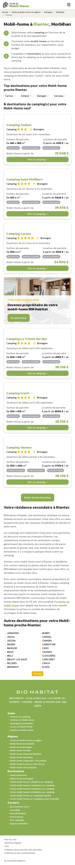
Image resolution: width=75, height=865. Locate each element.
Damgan (41, 96)
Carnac (9, 96)
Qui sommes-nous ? (20, 806)
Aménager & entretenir (21, 723)
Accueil (5, 12)
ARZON (11, 640)
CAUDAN (47, 652)
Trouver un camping (20, 716)
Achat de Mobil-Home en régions (26, 12)
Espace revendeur (19, 823)
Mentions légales (12, 842)
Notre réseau (16, 817)
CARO (45, 648)
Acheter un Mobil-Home (22, 720)
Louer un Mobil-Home (21, 726)
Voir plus (37, 673)
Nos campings (17, 820)
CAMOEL (47, 637)
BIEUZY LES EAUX (17, 659)
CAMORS (47, 640)
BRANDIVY (13, 667)
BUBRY (46, 633)
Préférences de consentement (19, 853)
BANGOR (12, 648)
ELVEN (45, 667)
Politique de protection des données (23, 849)
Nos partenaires (18, 813)
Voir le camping (37, 159)
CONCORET (48, 659)
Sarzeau (58, 96)
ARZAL (11, 637)
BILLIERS (12, 663)
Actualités (15, 810)
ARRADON (13, 633)
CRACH (46, 663)
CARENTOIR (48, 644)
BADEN (11, 644)
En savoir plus (18, 318)
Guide (11, 713)
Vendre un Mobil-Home (21, 730)
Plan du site (10, 839)
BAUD (10, 652)
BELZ (10, 655)
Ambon (25, 96)
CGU (6, 846)
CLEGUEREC (49, 655)
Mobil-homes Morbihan (37, 497)
